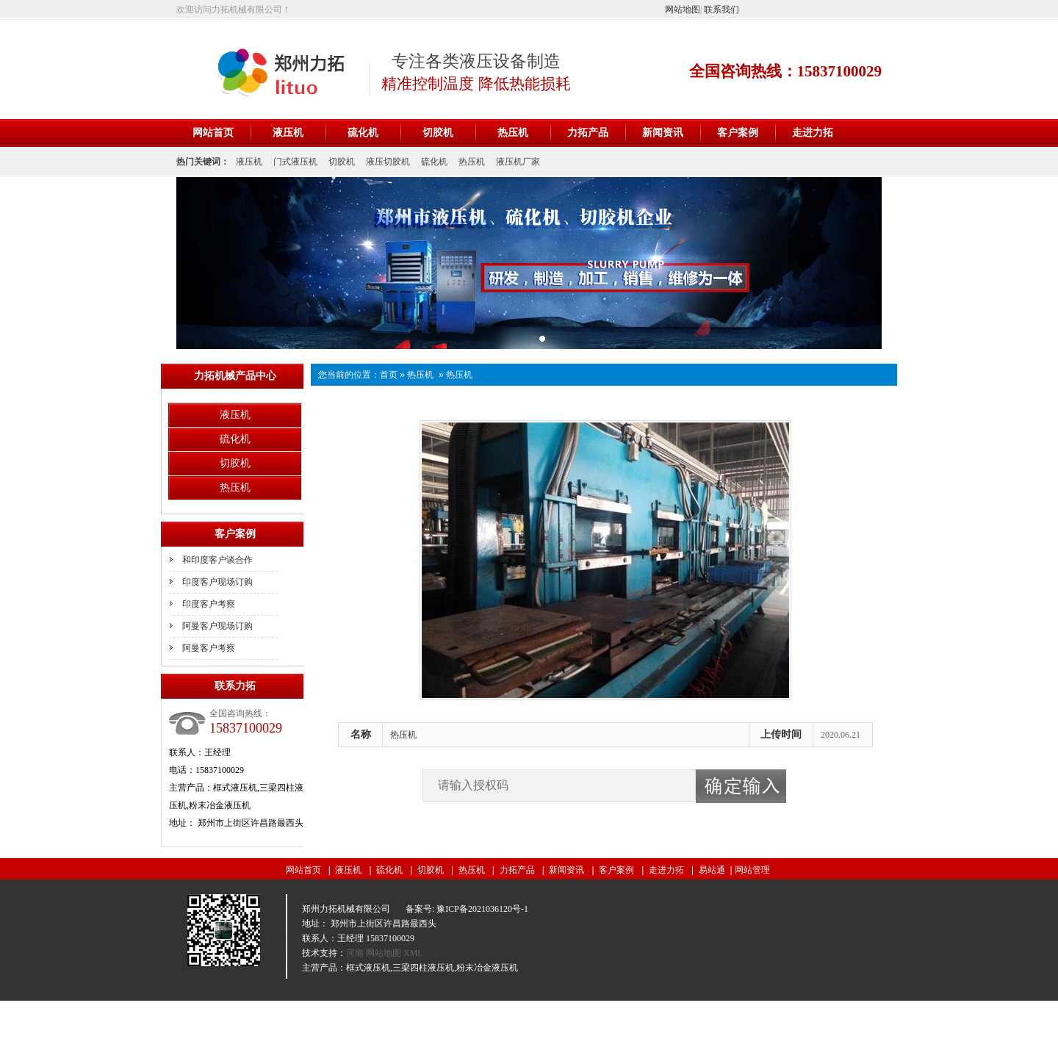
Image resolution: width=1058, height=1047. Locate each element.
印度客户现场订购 (217, 582)
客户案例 (737, 132)
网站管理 (752, 870)
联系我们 (721, 9)
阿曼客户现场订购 (217, 626)
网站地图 (682, 9)
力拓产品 (587, 132)
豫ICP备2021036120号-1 (482, 909)
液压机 (288, 132)
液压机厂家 (518, 161)
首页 (388, 375)
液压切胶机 (388, 161)
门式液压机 (295, 161)
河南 (356, 953)
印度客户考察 (208, 604)
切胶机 (437, 132)
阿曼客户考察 (208, 648)
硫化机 (363, 132)
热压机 (512, 132)
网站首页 (213, 132)
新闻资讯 (662, 132)
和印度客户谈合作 (217, 560)
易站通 (717, 870)
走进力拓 (812, 132)
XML (413, 953)
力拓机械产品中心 (235, 375)
